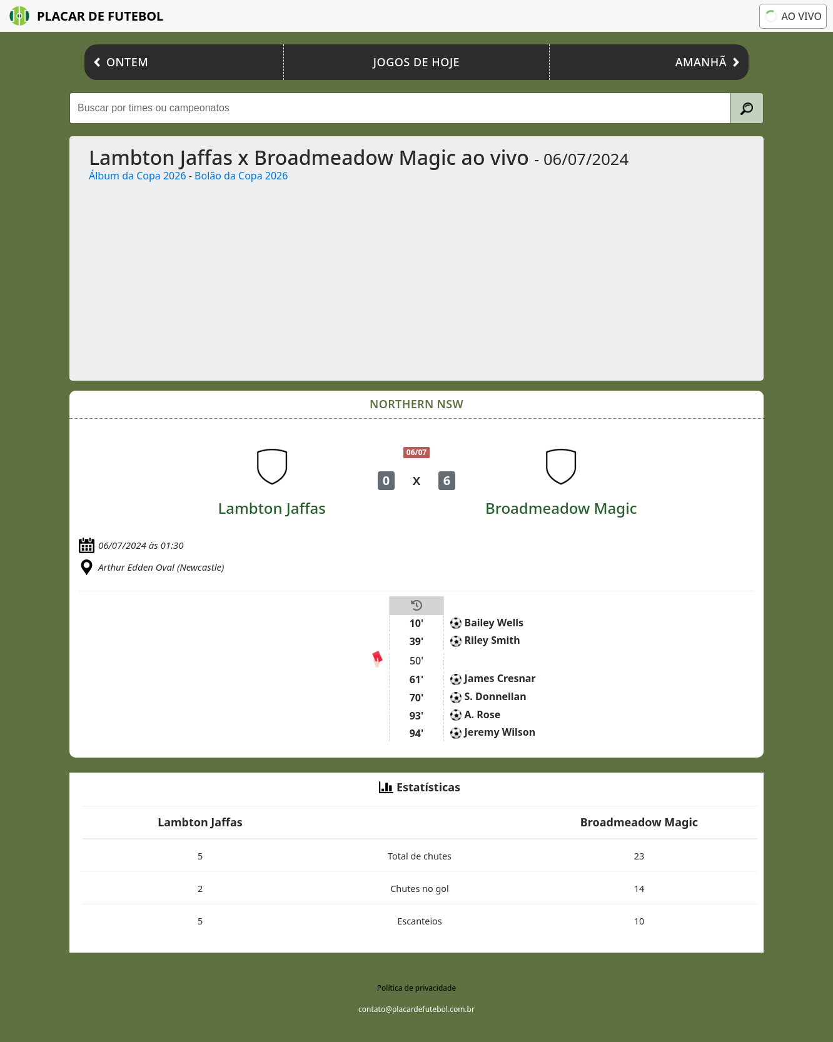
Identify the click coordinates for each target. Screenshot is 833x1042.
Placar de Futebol (86, 16)
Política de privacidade (416, 988)
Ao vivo (792, 16)
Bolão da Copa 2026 (241, 176)
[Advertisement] (449, 276)
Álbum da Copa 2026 (137, 176)
